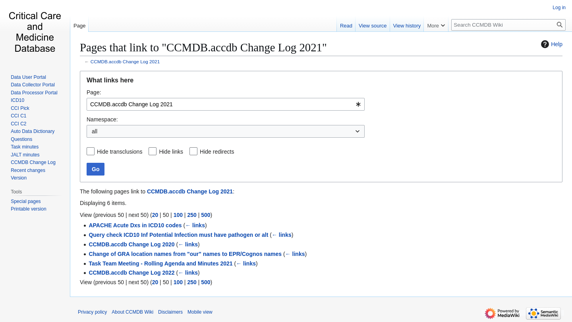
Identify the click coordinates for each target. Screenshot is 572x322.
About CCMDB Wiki (132, 312)
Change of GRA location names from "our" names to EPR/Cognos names (185, 254)
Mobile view (200, 312)
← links (195, 225)
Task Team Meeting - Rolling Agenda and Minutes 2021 (160, 263)
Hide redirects (217, 151)
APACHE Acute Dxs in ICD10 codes (135, 225)
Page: (94, 92)
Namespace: (102, 119)
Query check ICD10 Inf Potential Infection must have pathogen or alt (178, 235)
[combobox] (226, 104)
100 (178, 215)
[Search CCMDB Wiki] (508, 25)
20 (155, 215)
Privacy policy (92, 312)
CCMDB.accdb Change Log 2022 (131, 272)
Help (550, 44)
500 (205, 215)
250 (191, 215)
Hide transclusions (119, 151)
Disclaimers (170, 312)
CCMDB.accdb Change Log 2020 (131, 244)
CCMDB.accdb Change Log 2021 (125, 61)
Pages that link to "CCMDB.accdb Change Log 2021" (203, 47)
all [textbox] (94, 131)
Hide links (171, 151)
